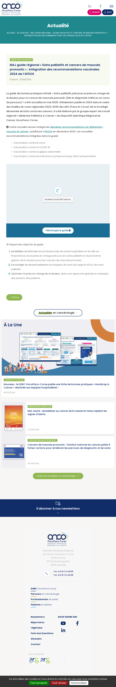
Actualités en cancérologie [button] (56, 313)
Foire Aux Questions (42, 633)
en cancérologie (45, 593)
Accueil (11, 33)
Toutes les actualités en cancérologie (56, 475)
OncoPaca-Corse (43, 588)
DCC (108, 12)
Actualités (23, 33)
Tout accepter (38, 683)
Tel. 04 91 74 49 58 (63, 575)
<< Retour (14, 297)
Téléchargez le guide (58, 230)
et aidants (41, 604)
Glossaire (36, 638)
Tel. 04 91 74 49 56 (63, 571)
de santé (44, 599)
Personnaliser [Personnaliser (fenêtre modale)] (79, 683)
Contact (35, 644)
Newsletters (38, 616)
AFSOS (48, 131)
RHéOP (94, 12)
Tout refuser (59, 683)
